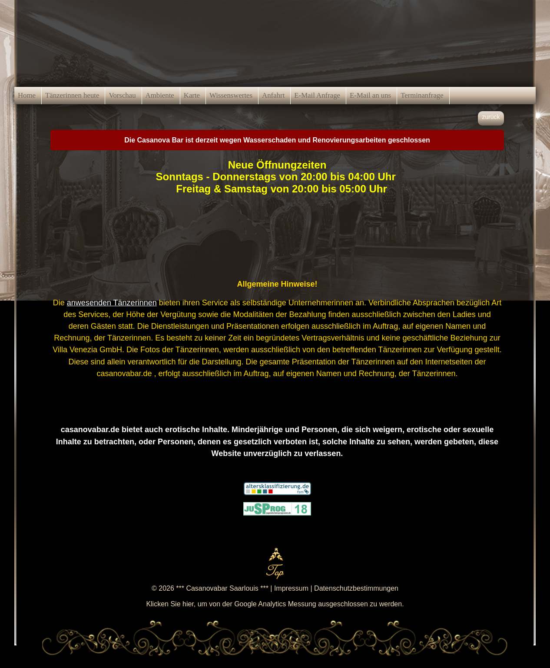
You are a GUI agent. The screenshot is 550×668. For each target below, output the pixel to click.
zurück (491, 116)
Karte (192, 95)
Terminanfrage (422, 95)
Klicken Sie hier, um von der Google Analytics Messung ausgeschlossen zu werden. (275, 604)
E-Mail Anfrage (317, 95)
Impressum (291, 588)
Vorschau (122, 95)
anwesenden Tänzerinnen (112, 302)
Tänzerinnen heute (72, 95)
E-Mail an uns (370, 95)
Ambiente (160, 95)
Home (27, 95)
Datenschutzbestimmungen (356, 588)
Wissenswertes (230, 95)
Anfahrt (273, 95)
